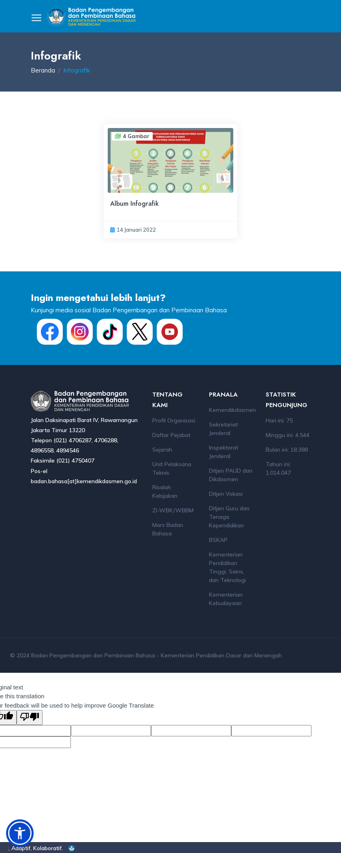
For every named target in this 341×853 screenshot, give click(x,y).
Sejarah (162, 449)
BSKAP (218, 540)
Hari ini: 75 (279, 420)
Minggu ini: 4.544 (287, 435)
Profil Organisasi (173, 420)
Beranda (43, 70)
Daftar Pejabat (171, 435)
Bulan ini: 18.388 (287, 449)
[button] (20, 833)
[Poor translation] (30, 717)
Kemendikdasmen (232, 410)
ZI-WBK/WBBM (173, 510)
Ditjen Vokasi (226, 493)
